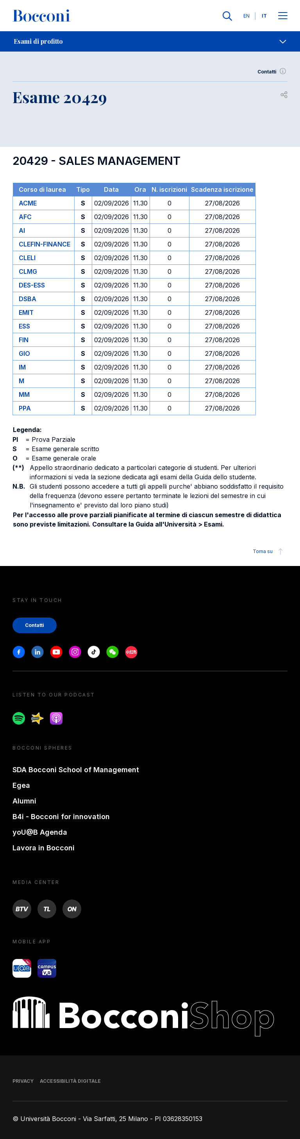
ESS (24, 326)
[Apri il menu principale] (283, 16)
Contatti (272, 72)
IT (264, 16)
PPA (25, 408)
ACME (28, 203)
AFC (25, 217)
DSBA (27, 299)
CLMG (28, 271)
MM (24, 394)
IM (22, 367)
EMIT (26, 312)
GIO (24, 353)
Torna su (269, 551)
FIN (24, 340)
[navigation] (150, 41)
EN (246, 16)
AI (22, 230)
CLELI (27, 258)
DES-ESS (32, 285)
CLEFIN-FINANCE (44, 244)
